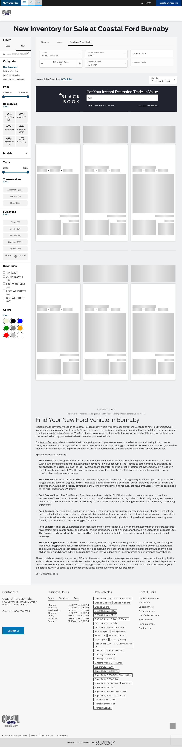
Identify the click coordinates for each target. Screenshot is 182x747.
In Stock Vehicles (11, 71)
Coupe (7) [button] (21, 117)
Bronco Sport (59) (12, 163)
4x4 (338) (11, 344)
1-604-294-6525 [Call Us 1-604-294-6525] (21, 611)
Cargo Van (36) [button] (9, 118)
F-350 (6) (7, 192)
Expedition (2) (10, 175)
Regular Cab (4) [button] (9, 143)
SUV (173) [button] (21, 142)
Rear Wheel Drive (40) (15, 371)
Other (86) (15, 274)
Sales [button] (51, 598)
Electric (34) (15, 300)
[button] (11, 3)
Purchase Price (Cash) (80, 42)
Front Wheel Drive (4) (16, 364)
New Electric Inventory (13, 79)
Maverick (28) (9, 200)
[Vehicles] (122, 98)
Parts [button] (76, 598)
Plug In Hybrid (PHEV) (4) (15, 328)
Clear (5, 106)
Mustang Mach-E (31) (13, 208)
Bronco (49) (9, 159)
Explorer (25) (9, 180)
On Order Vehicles (11, 75)
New (23, 46)
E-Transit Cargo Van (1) (14, 167)
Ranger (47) (9, 212)
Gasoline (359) (15, 313)
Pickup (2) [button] (9, 129)
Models (15, 153)
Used (8, 46)
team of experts (49, 442)
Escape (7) (8, 171)
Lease (59, 42)
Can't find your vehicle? (148, 105)
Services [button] (63, 598)
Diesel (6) (15, 294)
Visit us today (58, 568)
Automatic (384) (15, 261)
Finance (45, 42)
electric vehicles (118, 430)
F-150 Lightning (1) (12, 188)
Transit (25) (8, 222)
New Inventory (10, 67)
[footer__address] (22, 603)
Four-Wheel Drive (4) (15, 357)
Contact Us (13, 631)
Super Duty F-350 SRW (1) (15, 217)
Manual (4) (15, 268)
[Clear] (27, 53)
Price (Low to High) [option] (160, 81)
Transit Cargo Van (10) (14, 226)
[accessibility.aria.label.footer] (105, 743)
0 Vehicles (66, 79)
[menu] (176, 13)
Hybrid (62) (15, 320)
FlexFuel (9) (15, 307)
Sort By (154, 78)
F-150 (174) (8, 184)
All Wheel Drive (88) (14, 350)
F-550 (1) (7, 196)
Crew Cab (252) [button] (21, 131)
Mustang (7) (9, 204)
